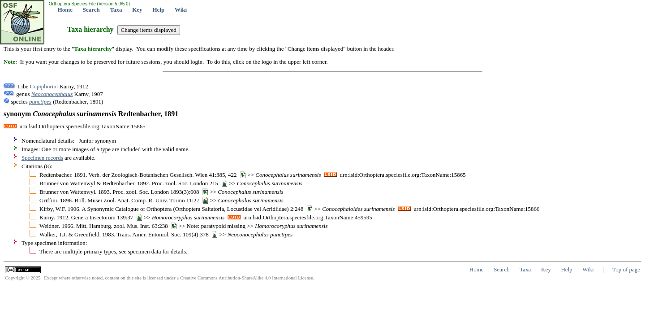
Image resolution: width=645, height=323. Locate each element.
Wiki (181, 9)
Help (158, 9)
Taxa (116, 9)
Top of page (626, 269)
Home (65, 9)
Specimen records (42, 157)
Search (91, 9)
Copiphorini (44, 86)
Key (137, 9)
